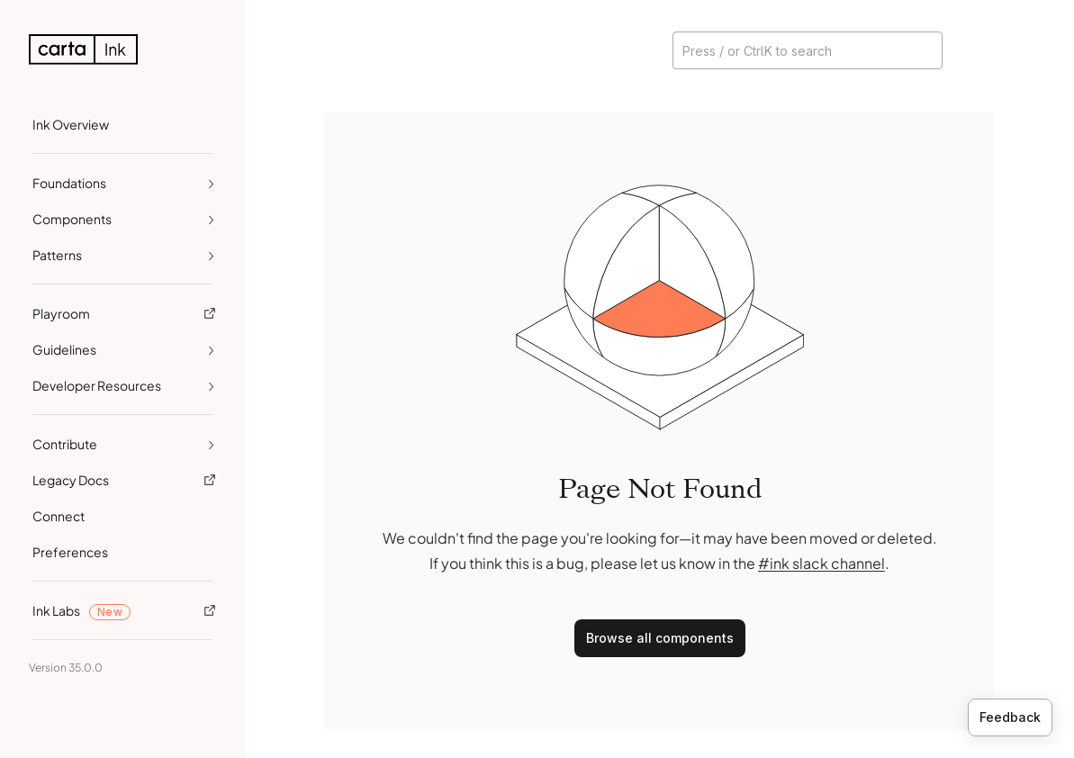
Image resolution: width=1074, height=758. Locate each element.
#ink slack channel (821, 563)
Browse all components (660, 637)
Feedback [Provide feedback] (1010, 717)
